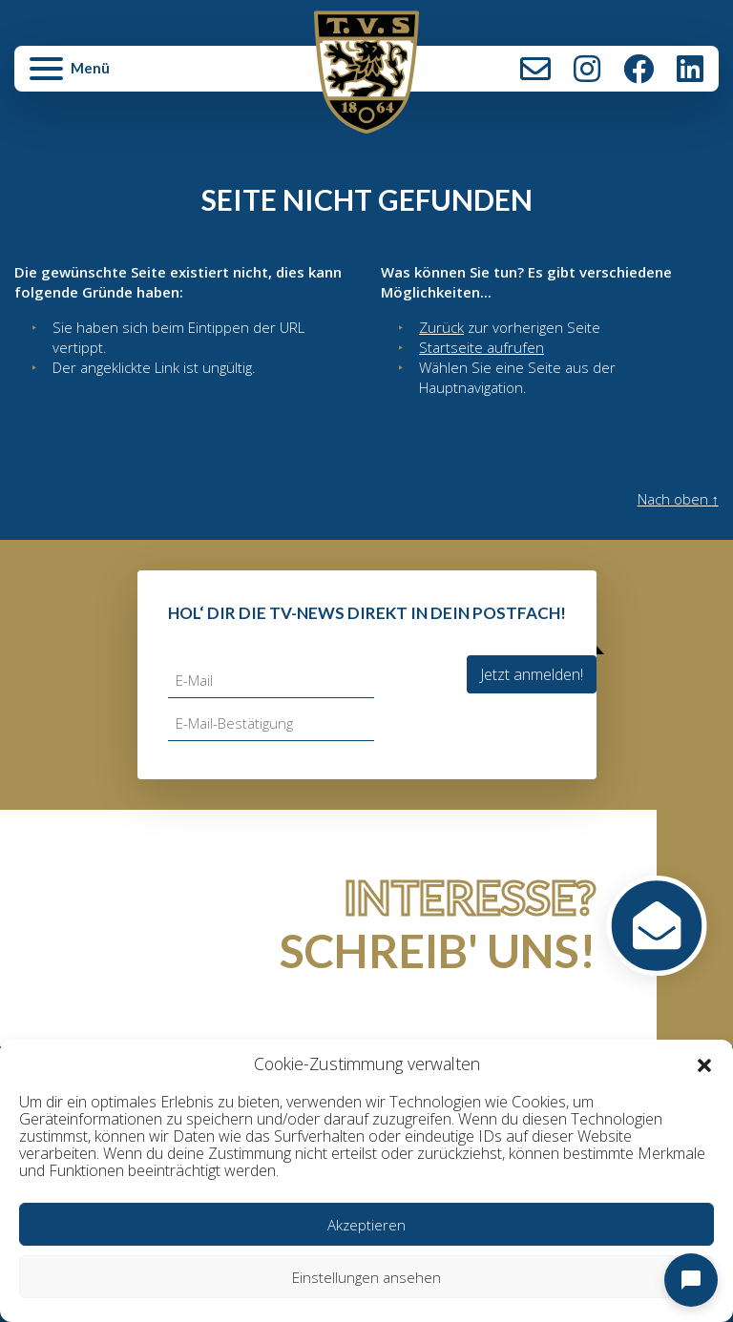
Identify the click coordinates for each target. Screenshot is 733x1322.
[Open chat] (691, 1280)
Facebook (638, 68)
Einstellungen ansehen (366, 1277)
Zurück (441, 327)
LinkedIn (690, 68)
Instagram (587, 68)
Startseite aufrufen (481, 347)
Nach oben (679, 498)
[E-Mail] (271, 680)
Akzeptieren (366, 1224)
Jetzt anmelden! (531, 674)
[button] (704, 1064)
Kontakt (535, 68)
